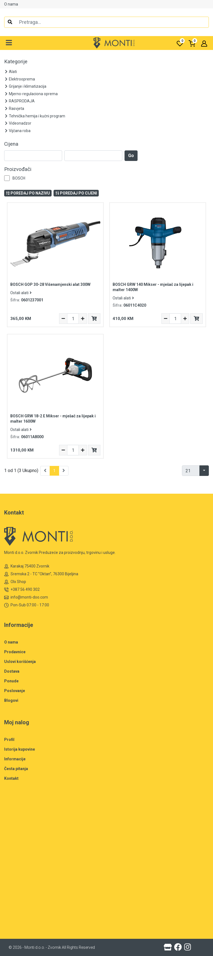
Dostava (11, 671)
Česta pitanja (16, 768)
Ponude (11, 681)
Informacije (15, 759)
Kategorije (15, 62)
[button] (9, 43)
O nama (11, 4)
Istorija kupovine (19, 749)
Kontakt (11, 778)
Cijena (11, 144)
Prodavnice (15, 652)
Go (131, 155)
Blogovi (11, 700)
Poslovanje (14, 690)
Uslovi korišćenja (20, 661)
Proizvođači (17, 169)
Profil (9, 739)
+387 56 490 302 (22, 589)
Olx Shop (15, 581)
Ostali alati (21, 293)
